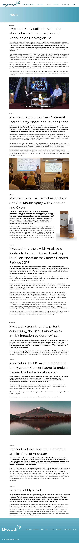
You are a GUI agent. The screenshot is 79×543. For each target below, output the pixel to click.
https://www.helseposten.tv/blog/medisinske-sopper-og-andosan (32, 59)
